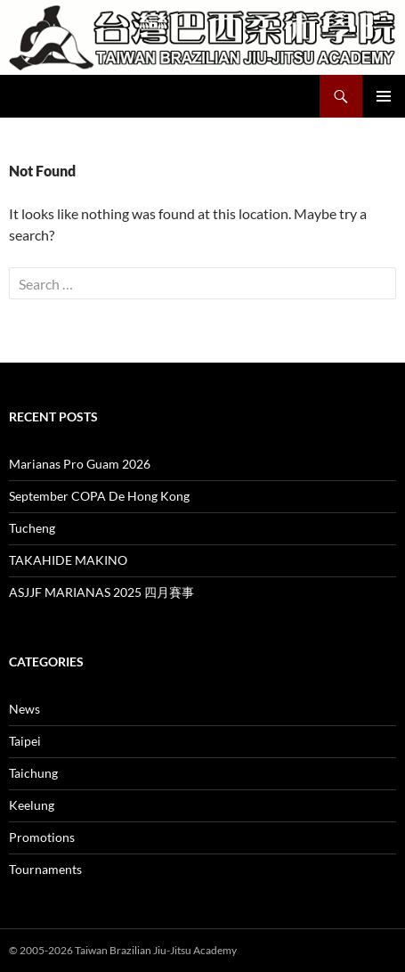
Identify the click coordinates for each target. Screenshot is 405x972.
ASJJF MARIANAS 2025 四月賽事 (101, 592)
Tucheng (32, 527)
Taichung (33, 772)
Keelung (31, 805)
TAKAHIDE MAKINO (68, 560)
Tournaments (45, 869)
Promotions (42, 837)
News (24, 708)
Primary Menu (383, 96)
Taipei (25, 740)
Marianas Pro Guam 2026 (79, 463)
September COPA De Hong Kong (99, 495)
